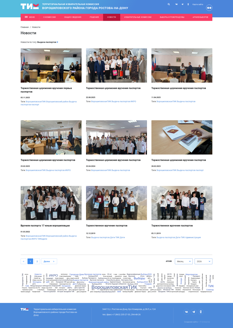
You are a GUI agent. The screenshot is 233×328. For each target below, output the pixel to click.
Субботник (210, 279)
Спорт (174, 275)
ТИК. (27, 286)
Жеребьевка (67, 276)
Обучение (38, 276)
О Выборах (40, 289)
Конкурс (181, 281)
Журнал (164, 277)
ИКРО (133, 101)
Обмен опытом (37, 280)
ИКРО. (69, 288)
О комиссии (49, 17)
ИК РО (169, 274)
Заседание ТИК (69, 291)
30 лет (109, 274)
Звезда (169, 276)
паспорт (35, 104)
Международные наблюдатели (40, 286)
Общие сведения (72, 17)
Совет (61, 276)
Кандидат (49, 278)
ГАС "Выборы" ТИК (154, 281)
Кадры (102, 289)
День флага (161, 277)
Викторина (125, 280)
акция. (198, 278)
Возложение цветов (129, 282)
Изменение (170, 282)
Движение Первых (140, 291)
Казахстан (178, 288)
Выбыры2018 (93, 276)
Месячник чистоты (189, 288)
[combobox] (184, 261)
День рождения (81, 291)
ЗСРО (162, 282)
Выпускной (88, 287)
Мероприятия (187, 289)
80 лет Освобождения (114, 278)
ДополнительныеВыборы (64, 280)
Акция (125, 276)
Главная (25, 27)
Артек (104, 274)
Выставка (102, 292)
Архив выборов (200, 17)
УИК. (173, 286)
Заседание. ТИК (163, 291)
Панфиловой (36, 291)
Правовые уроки (27, 289)
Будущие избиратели (119, 284)
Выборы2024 (110, 292)
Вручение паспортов (92, 274)
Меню (30, 17)
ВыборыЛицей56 (128, 291)
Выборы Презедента (89, 278)
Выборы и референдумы (172, 17)
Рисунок (24, 288)
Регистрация (196, 289)
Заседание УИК (61, 282)
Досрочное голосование (163, 286)
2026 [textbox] (199, 261)
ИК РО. (169, 280)
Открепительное (193, 291)
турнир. (213, 277)
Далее (47, 261)
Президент (196, 276)
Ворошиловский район (57, 101)
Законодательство (65, 284)
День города (94, 291)
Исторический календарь (177, 291)
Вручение (131, 276)
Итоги (142, 276)
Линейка (178, 289)
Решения (94, 17)
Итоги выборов (50, 280)
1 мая (115, 274)
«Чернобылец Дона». (113, 280)
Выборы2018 (142, 282)
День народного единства (77, 289)
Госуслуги (143, 288)
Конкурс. (182, 274)
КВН (56, 288)
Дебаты (149, 276)
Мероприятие (192, 274)
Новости (111, 17)
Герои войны (142, 286)
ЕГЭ (93, 289)
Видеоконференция (134, 274)
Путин (151, 281)
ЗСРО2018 (64, 274)
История (60, 291)
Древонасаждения (177, 280)
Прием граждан (25, 291)
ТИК (117, 237)
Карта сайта (198, 4)
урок (199, 282)
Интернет (62, 288)
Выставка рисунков (142, 289)
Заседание (66, 286)
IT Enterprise (205, 322)
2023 (47, 275)
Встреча (108, 284)
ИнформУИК (56, 286)
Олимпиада (30, 279)
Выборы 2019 (132, 284)
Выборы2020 (146, 274)
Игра (130, 280)
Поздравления (26, 280)
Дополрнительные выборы (165, 284)
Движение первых (80, 286)
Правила (193, 278)
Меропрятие (188, 281)
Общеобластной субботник (202, 282)
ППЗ (150, 288)
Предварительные (206, 291)
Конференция (51, 289)
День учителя (152, 291)
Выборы (139, 278)
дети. (34, 284)
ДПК (149, 278)
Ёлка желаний (107, 276)
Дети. (149, 280)
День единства (79, 288)
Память (194, 282)
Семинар (210, 290)
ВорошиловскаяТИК (36, 101)
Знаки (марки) (59, 278)
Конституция (185, 280)
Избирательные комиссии (137, 17)
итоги (26, 274)
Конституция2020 (50, 291)
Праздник (193, 284)
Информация (53, 284)
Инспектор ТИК (168, 289)
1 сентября (122, 274)
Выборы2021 (97, 284)
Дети (112, 237)
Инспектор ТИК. (62, 289)
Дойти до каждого (155, 289)
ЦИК (47, 282)
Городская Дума (76, 274)
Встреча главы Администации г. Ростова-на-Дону (119, 289)
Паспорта (194, 280)
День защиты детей (73, 278)
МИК (119, 292)
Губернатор (81, 284)
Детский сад (71, 282)
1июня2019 (118, 276)
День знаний (158, 277)
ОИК (76, 276)
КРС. (52, 282)
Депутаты (80, 282)
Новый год (37, 278)
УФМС (181, 276)
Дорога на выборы (164, 288)
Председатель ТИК (22, 279)
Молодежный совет (193, 286)
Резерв (197, 288)
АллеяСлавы (127, 278)
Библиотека (102, 278)
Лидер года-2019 (47, 288)
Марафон (182, 286)
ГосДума (148, 284)
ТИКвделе (42, 239)
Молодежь (37, 282)
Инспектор (170, 278)
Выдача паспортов (121, 101)
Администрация (193, 237)
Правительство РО (34, 288)
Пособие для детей (206, 281)
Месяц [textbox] (180, 261)
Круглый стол (44, 279)
